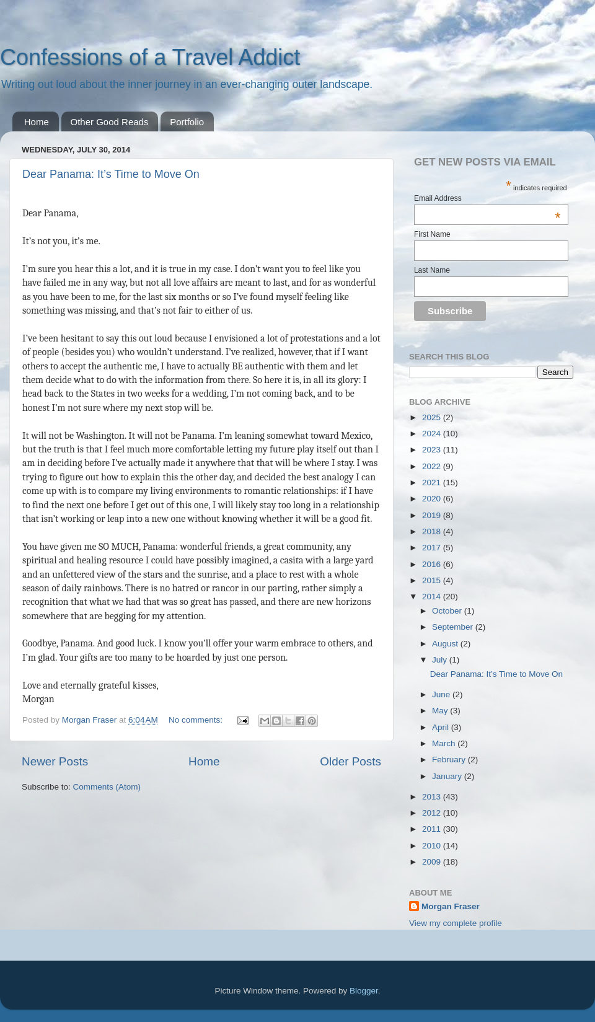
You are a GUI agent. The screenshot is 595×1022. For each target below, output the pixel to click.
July (440, 659)
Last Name (432, 270)
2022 (432, 466)
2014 (432, 596)
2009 (432, 861)
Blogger (364, 990)
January (448, 776)
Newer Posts (55, 761)
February (450, 759)
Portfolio (187, 122)
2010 (432, 845)
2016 (432, 564)
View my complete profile (455, 923)
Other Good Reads (110, 122)
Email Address (487, 198)
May (441, 710)
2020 (432, 498)
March (444, 743)
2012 (432, 812)
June (442, 694)
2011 (432, 829)
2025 (432, 417)
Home (36, 122)
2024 (432, 433)
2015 (432, 580)
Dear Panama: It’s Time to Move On (111, 174)
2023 (432, 449)
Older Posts (350, 761)
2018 (432, 531)
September (453, 627)
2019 (432, 515)
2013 (432, 796)
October (448, 610)
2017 (432, 547)
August (446, 643)
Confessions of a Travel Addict (150, 57)
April (441, 727)
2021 (432, 482)
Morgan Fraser (450, 906)
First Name (432, 234)
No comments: (197, 720)
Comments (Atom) (107, 786)
